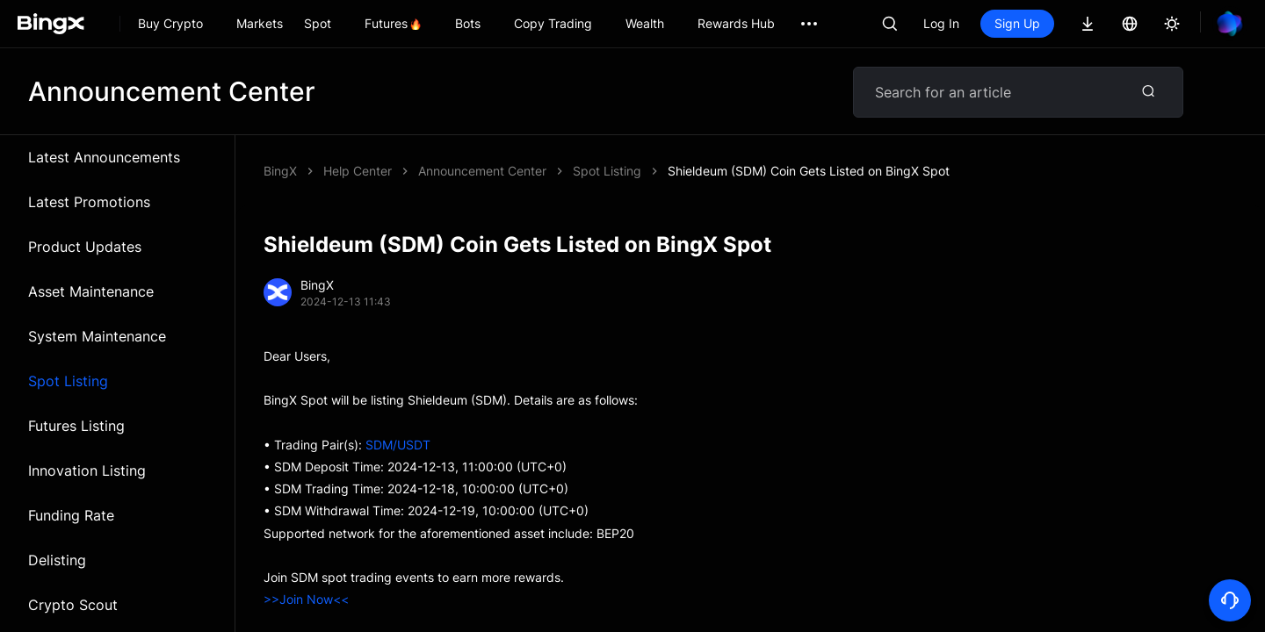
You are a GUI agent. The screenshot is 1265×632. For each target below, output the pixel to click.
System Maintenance (97, 336)
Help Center (357, 170)
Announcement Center (482, 170)
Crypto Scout (73, 605)
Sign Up (1017, 23)
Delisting (57, 560)
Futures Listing (76, 425)
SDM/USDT (397, 444)
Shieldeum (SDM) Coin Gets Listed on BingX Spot (809, 170)
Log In (941, 23)
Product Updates (84, 246)
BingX (280, 170)
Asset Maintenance (91, 291)
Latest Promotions (89, 202)
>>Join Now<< (306, 599)
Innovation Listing (87, 470)
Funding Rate (71, 515)
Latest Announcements (104, 157)
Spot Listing (68, 381)
